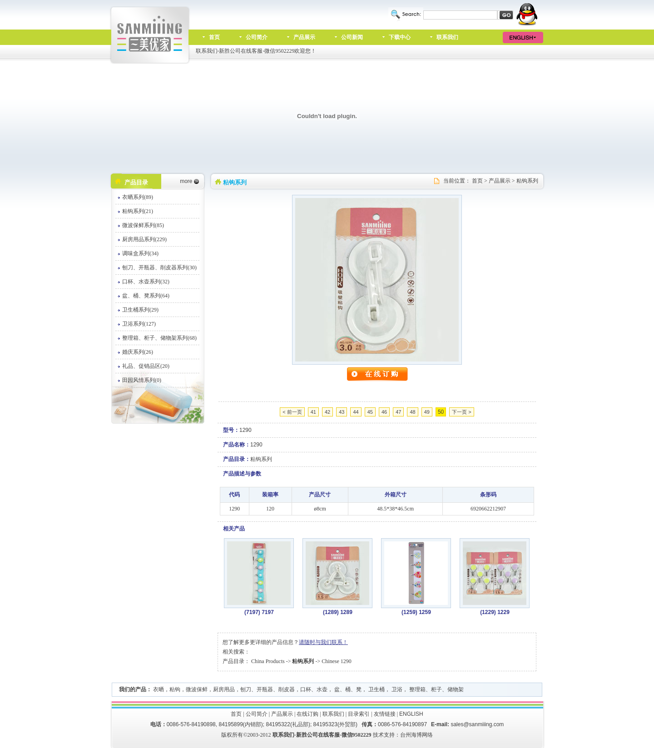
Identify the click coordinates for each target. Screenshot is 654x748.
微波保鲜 (197, 689)
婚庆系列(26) (137, 352)
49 (427, 412)
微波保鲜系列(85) (143, 225)
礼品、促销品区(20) (145, 366)
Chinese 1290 (337, 661)
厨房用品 (224, 689)
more (186, 181)
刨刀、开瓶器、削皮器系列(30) (159, 267)
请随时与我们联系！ (323, 642)
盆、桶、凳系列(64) (145, 295)
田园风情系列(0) (141, 380)
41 (313, 412)
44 (355, 412)
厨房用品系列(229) (144, 239)
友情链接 (385, 714)
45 (370, 412)
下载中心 (400, 37)
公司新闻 (352, 37)
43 (341, 412)
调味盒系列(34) (140, 253)
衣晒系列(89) (137, 197)
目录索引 (359, 714)
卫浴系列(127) (139, 324)
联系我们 (447, 37)
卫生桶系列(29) (140, 310)
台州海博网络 (416, 735)
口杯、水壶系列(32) (145, 281)
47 (398, 412)
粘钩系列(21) (137, 211)
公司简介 (257, 37)
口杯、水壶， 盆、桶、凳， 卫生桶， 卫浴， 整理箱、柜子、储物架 (382, 689)
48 (412, 412)
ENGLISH (411, 714)
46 (384, 412)
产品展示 (304, 37)
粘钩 (174, 689)
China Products (268, 661)
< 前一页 (292, 412)
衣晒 (158, 689)
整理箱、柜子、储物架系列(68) (159, 338)
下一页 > (461, 412)
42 (327, 412)
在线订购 (307, 714)
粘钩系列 (527, 181)
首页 (214, 37)
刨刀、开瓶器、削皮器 (267, 689)
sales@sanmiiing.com (477, 724)
